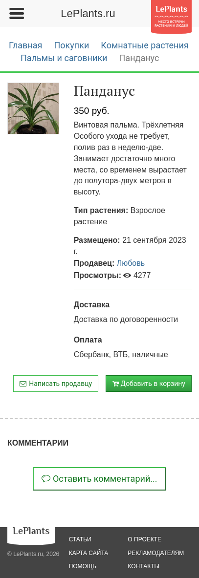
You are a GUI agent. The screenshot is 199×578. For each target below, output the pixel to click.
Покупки (71, 45)
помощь (82, 566)
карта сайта (89, 553)
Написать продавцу (56, 383)
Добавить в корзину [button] (148, 383)
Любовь (131, 263)
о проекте (144, 539)
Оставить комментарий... (99, 478)
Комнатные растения (144, 45)
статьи (80, 539)
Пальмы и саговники (64, 58)
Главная (25, 45)
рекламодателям (156, 553)
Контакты (143, 566)
